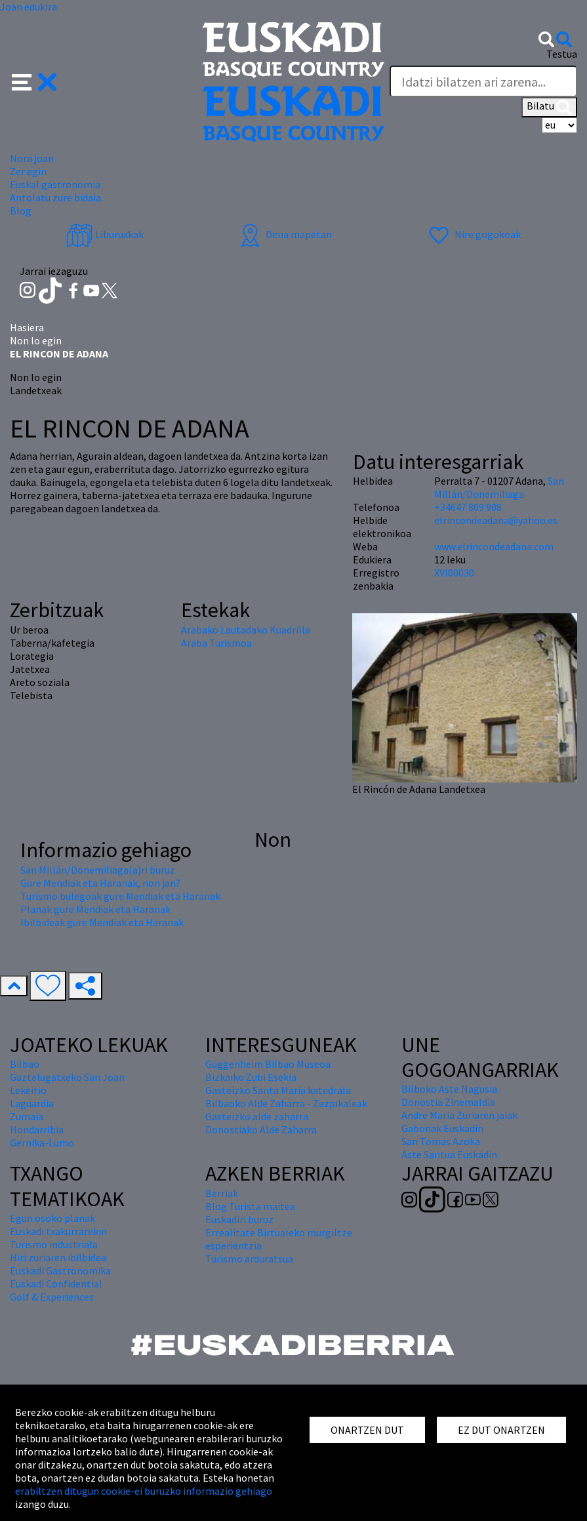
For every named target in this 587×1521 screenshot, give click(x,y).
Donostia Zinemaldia (448, 1101)
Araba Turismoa (216, 642)
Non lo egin (36, 340)
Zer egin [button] (28, 171)
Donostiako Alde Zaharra (261, 1129)
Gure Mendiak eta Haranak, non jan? (100, 882)
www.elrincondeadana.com (494, 546)
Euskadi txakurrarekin (58, 1231)
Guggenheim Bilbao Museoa (268, 1063)
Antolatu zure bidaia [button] (55, 197)
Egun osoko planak (52, 1218)
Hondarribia (37, 1129)
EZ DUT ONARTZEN (501, 1429)
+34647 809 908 (468, 507)
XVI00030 (454, 572)
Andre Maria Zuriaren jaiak (459, 1115)
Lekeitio (28, 1090)
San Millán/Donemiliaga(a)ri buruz (97, 869)
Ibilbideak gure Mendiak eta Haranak (102, 922)
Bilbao (24, 1063)
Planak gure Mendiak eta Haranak (95, 909)
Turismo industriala (54, 1244)
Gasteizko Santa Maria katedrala (278, 1090)
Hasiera (27, 327)
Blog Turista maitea (250, 1206)
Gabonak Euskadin (442, 1128)
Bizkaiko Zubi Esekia (250, 1077)
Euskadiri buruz (239, 1219)
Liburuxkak (105, 234)
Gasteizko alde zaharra (256, 1116)
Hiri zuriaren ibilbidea (58, 1257)
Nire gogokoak (473, 234)
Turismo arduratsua (249, 1258)
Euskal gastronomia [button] (55, 184)
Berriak (221, 1193)
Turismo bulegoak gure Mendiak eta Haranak (120, 895)
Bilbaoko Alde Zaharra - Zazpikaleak (286, 1103)
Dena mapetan (284, 234)
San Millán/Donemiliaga (499, 487)
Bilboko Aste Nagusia (449, 1088)
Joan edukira (28, 6)
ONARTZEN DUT (367, 1429)
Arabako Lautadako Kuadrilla (245, 629)
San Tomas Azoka (440, 1141)
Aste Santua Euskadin (449, 1154)
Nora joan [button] (32, 158)
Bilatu (549, 107)
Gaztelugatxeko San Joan (67, 1077)
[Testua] (483, 81)
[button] (34, 80)
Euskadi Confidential (56, 1283)
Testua (561, 53)
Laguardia (32, 1103)
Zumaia (26, 1116)
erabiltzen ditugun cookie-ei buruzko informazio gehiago (143, 1490)
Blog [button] (20, 210)
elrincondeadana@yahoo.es (495, 520)
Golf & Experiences (52, 1296)
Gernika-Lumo (42, 1142)
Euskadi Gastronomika (60, 1270)
